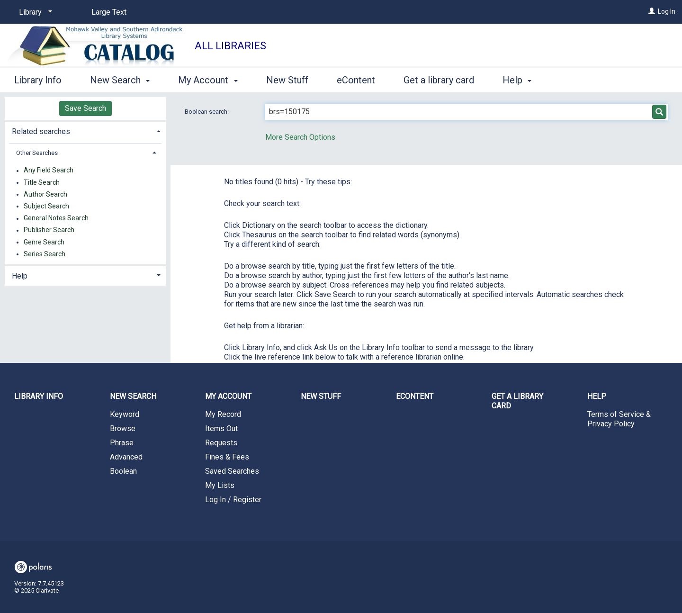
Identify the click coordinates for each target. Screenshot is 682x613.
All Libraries (230, 46)
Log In (666, 11)
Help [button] (517, 80)
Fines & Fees (227, 456)
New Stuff (287, 80)
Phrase (122, 442)
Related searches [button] (41, 131)
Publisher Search (49, 230)
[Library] (34, 12)
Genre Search (44, 242)
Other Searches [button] (37, 152)
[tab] (85, 130)
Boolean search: (207, 111)
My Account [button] (207, 80)
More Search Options (300, 137)
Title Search (42, 182)
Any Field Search (48, 170)
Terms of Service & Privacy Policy (619, 419)
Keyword (124, 414)
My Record (223, 414)
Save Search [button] (85, 108)
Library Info (38, 80)
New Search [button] (120, 80)
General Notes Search (56, 218)
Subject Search (46, 206)
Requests (221, 442)
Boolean (123, 471)
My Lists (219, 485)
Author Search (45, 194)
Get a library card (439, 80)
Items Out (221, 428)
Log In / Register (233, 499)
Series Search (44, 254)
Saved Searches (232, 471)
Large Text (108, 12)
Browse (122, 428)
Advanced (126, 456)
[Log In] (651, 11)
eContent (356, 80)
